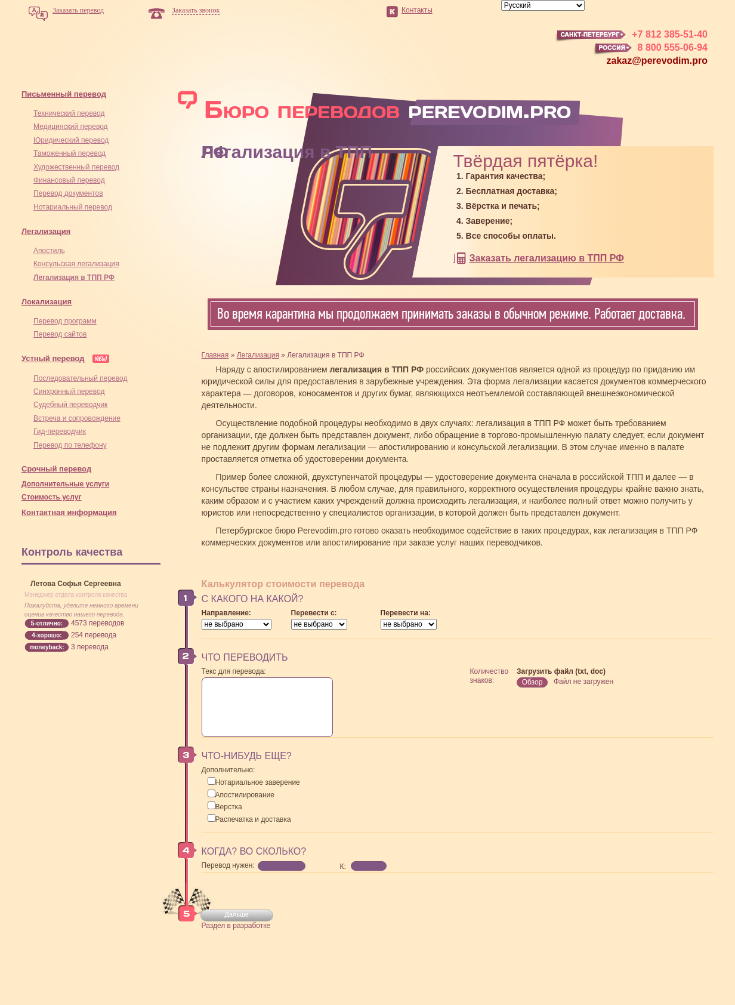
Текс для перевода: (234, 671)
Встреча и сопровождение (77, 418)
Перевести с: (314, 613)
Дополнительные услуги (65, 484)
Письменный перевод (63, 94)
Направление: (226, 613)
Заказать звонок (196, 10)
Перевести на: (406, 613)
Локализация (46, 301)
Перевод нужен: (228, 865)
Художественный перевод (76, 167)
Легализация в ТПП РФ (74, 277)
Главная (215, 355)
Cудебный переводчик (70, 404)
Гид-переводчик (59, 431)
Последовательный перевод (80, 378)
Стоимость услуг (51, 497)
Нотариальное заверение (254, 782)
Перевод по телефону (70, 445)
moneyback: (46, 647)
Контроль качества (71, 552)
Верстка (225, 807)
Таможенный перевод (69, 153)
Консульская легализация (76, 264)
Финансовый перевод (69, 180)
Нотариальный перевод (72, 207)
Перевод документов (68, 193)
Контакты (417, 10)
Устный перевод (53, 358)
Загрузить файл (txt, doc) (561, 671)
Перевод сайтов (60, 334)
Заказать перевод (78, 10)
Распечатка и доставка (249, 819)
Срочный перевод (56, 468)
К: (343, 866)
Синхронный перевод (68, 391)
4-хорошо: (46, 635)
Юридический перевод (71, 140)
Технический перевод (68, 113)
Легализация (45, 231)
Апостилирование (241, 795)
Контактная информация (68, 512)
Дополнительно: (228, 770)
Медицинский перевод (70, 126)
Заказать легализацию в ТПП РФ (547, 258)
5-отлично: (47, 623)
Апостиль (49, 250)
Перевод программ (65, 321)
